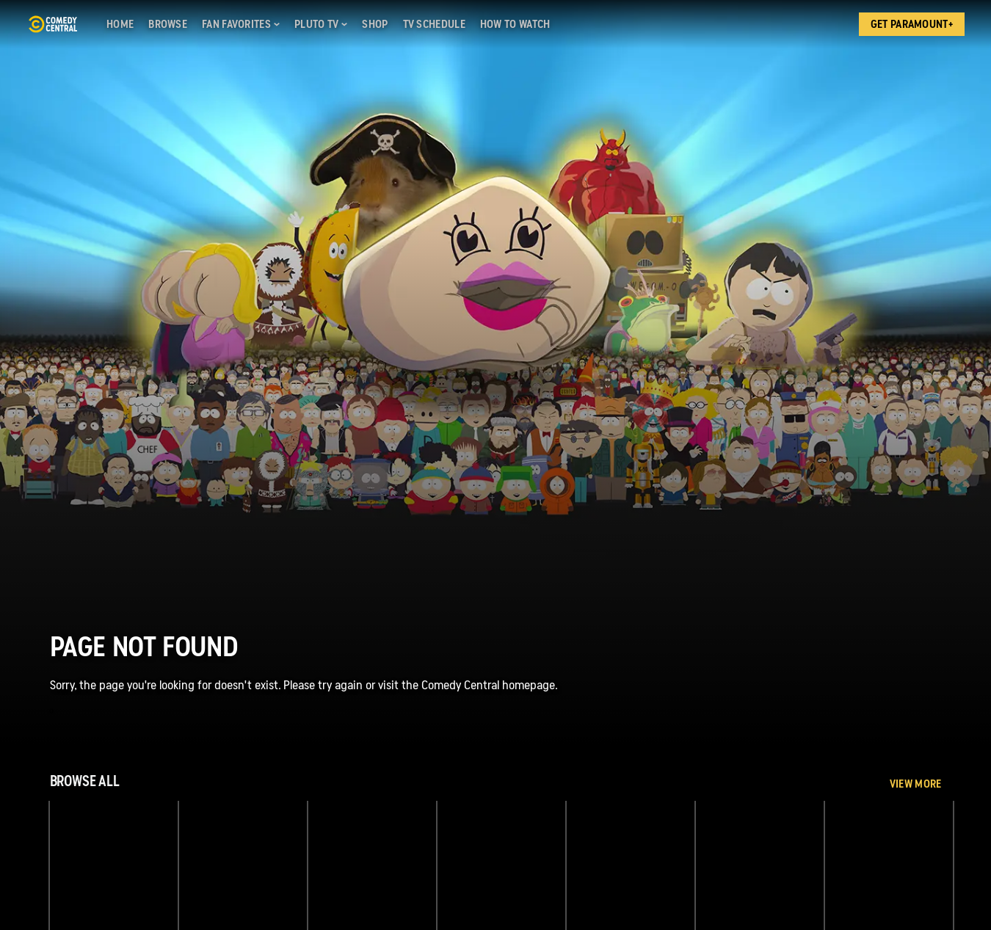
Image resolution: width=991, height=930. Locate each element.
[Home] (120, 24)
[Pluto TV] (321, 24)
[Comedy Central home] (52, 24)
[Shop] (375, 24)
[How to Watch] (515, 24)
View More (916, 784)
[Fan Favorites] (241, 24)
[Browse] (168, 24)
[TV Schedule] (434, 24)
